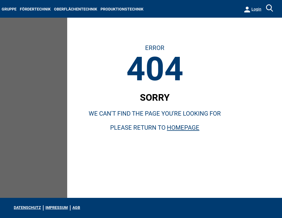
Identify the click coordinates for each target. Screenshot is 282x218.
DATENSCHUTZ (27, 207)
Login (256, 9)
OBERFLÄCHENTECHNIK (75, 9)
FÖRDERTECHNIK (35, 9)
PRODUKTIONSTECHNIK (122, 9)
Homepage (183, 127)
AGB (76, 207)
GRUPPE (9, 9)
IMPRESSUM (56, 207)
